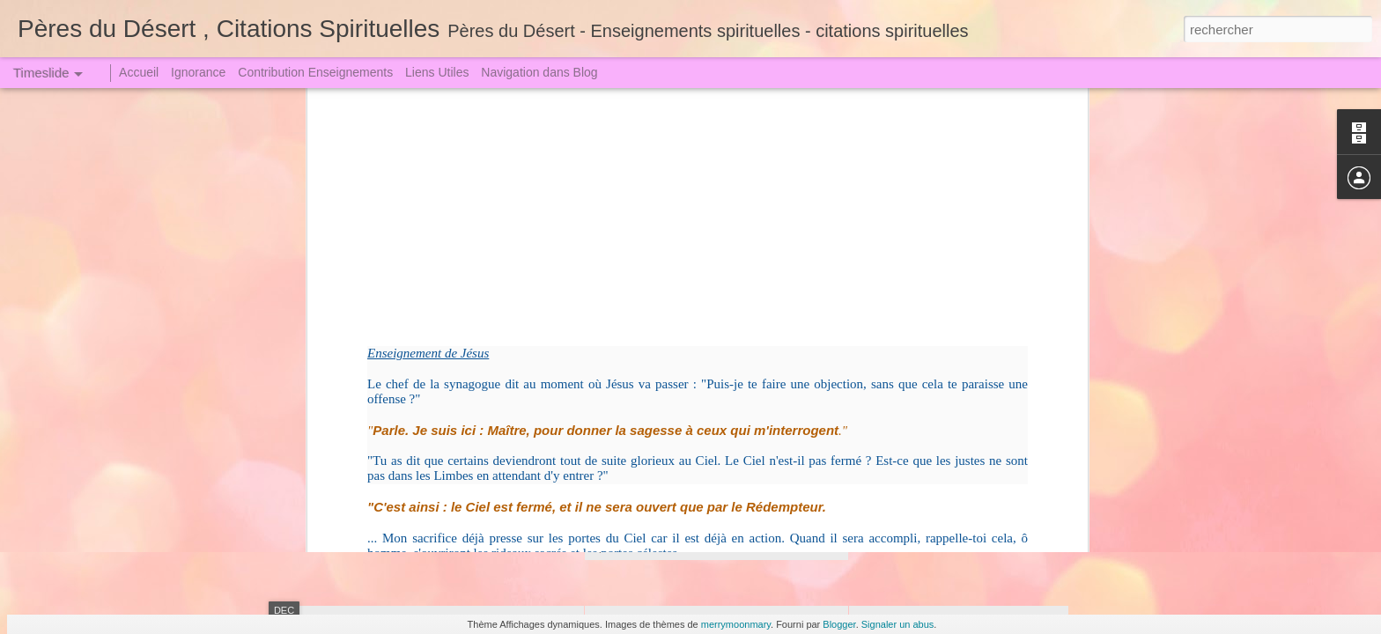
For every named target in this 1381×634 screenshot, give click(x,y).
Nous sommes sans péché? (939, 530)
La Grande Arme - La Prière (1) (948, 468)
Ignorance (198, 72)
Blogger (839, 624)
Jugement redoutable (407, 409)
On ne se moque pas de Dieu (943, 499)
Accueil (139, 72)
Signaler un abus (897, 624)
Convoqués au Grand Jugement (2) (723, 400)
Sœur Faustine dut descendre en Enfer (969, 376)
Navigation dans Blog (539, 72)
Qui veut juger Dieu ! (919, 438)
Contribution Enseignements (315, 72)
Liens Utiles (437, 72)
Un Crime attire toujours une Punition (964, 407)
